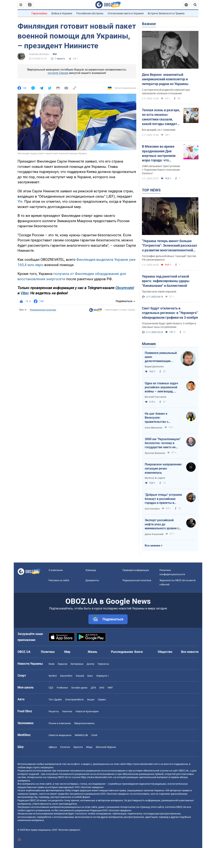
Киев (51, 663)
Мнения (149, 344)
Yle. (20, 201)
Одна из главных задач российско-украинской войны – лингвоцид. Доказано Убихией (161, 387)
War (55, 54)
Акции (90, 699)
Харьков (62, 663)
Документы (92, 580)
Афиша (53, 747)
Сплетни (65, 747)
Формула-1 (102, 675)
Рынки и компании (60, 723)
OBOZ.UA (183, 770)
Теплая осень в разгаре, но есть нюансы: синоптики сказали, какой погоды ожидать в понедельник (161, 117)
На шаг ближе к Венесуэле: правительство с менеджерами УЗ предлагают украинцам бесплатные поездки (162, 418)
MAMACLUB (81, 735)
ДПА (93, 687)
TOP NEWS (151, 190)
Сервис (102, 699)
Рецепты (54, 711)
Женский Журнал (106, 747)
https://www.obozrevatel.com (142, 764)
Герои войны (39, 13)
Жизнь (92, 652)
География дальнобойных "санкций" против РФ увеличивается (169, 258)
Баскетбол (66, 675)
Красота (78, 747)
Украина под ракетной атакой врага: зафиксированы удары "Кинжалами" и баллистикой (165, 281)
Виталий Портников (155, 397)
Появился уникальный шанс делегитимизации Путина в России (161, 357)
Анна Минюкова (153, 427)
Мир (67, 652)
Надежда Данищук (39, 54)
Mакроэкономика (84, 723)
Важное (149, 23)
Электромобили (74, 699)
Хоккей (80, 675)
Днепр (90, 663)
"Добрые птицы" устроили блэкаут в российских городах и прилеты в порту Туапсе (163, 499)
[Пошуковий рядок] (195, 5)
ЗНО (101, 687)
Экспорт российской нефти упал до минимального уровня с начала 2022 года (162, 524)
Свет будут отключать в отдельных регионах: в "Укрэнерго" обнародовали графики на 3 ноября (170, 312)
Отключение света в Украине (126, 13)
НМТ (110, 687)
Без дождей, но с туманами (158, 129)
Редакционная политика (43, 310)
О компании (56, 570)
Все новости (189, 652)
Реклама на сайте (59, 580)
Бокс (90, 675)
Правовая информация (136, 570)
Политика (48, 652)
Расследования (122, 652)
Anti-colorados (152, 508)
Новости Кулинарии (87, 711)
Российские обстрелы (89, 13)
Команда (91, 570)
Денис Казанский (154, 534)
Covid (94, 735)
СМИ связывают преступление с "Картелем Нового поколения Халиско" (161, 170)
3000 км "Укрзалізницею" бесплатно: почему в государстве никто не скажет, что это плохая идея (163, 443)
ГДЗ (51, 687)
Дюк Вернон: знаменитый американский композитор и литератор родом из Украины (165, 79)
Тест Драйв (55, 699)
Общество (165, 652)
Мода (89, 747)
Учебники (62, 687)
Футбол (53, 675)
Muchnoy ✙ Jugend (155, 478)
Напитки (67, 711)
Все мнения (152, 545)
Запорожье (76, 663)
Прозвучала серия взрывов (159, 291)
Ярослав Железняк (155, 453)
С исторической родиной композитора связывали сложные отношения (166, 91)
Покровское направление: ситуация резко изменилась (163, 468)
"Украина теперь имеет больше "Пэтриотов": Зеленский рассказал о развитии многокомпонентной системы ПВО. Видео (169, 245)
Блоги (138, 652)
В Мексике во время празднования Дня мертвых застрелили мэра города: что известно (158, 153)
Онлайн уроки (79, 687)
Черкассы (103, 663)
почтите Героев (58, 73)
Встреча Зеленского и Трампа (166, 13)
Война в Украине (61, 13)
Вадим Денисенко (154, 366)
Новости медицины (60, 735)
